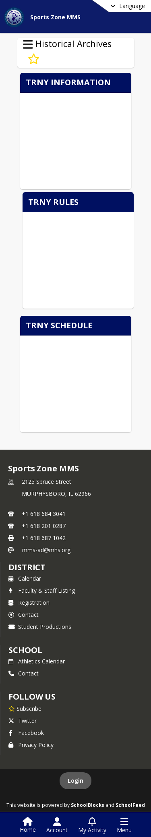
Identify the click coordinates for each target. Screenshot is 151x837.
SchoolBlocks (87, 805)
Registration (29, 602)
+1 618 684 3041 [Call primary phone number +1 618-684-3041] (44, 514)
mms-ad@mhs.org (46, 550)
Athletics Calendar (36, 661)
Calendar (24, 578)
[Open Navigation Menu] (124, 825)
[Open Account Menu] (57, 825)
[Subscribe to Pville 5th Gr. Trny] (33, 59)
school (25, 650)
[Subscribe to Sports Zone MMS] (24, 708)
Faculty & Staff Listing (41, 590)
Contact (23, 614)
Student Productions (39, 626)
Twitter (22, 720)
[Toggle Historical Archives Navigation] (28, 44)
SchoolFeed (130, 805)
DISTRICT (27, 567)
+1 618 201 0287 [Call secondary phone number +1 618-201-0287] (44, 526)
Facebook (26, 733)
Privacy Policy (31, 745)
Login (75, 780)
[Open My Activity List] (92, 825)
